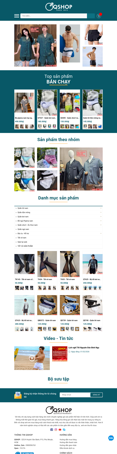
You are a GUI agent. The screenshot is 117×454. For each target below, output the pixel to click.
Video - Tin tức (58, 338)
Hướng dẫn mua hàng (68, 440)
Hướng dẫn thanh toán (68, 442)
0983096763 (31, 445)
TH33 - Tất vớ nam (67, 279)
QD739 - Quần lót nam (69, 320)
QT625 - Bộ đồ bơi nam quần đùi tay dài (98, 279)
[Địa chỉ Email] (81, 394)
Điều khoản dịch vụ (67, 448)
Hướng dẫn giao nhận (68, 445)
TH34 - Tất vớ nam (45, 279)
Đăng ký (96, 395)
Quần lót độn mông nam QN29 (95, 118)
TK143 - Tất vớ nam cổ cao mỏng (28, 279)
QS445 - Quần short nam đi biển (72, 118)
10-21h (22, 448)
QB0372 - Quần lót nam (47, 320)
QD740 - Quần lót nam (91, 320)
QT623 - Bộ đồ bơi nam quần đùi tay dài (30, 320)
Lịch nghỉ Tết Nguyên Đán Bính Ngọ (84, 347)
